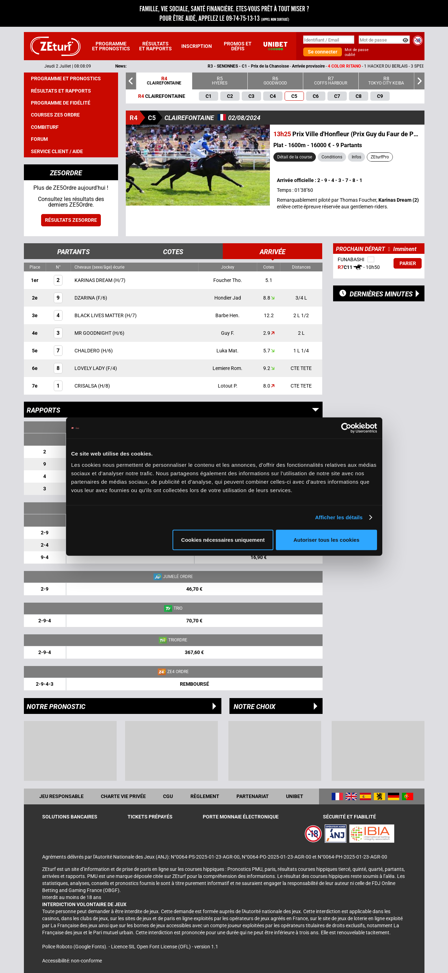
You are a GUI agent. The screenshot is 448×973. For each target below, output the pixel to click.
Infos (356, 157)
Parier (408, 263)
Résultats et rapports (155, 46)
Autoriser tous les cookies (326, 539)
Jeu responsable (61, 796)
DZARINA (85, 298)
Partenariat (252, 796)
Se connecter (322, 52)
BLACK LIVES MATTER (99, 315)
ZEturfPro (380, 157)
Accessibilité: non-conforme (72, 960)
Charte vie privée (123, 796)
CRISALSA (86, 386)
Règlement (204, 796)
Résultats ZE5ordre (71, 220)
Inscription (196, 46)
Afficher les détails (339, 517)
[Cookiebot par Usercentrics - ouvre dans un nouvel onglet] (346, 428)
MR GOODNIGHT (93, 333)
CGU (168, 796)
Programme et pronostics (111, 46)
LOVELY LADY (90, 368)
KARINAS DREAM (93, 280)
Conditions (332, 157)
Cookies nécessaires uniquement (223, 539)
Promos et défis (238, 46)
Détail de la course (294, 157)
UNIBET (294, 796)
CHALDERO (87, 350)
